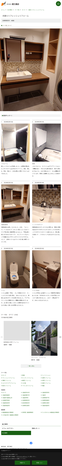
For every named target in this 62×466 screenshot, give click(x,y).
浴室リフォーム (46, 383)
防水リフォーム (6, 385)
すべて (4, 375)
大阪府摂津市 (45, 392)
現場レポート (36, 428)
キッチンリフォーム (27, 378)
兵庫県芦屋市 (6, 400)
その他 (24, 383)
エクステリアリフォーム (9, 383)
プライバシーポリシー (22, 456)
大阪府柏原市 (6, 405)
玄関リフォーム (46, 378)
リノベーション (46, 375)
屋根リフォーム (6, 380)
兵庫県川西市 (45, 403)
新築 (23, 375)
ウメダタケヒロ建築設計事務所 (50, 412)
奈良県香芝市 (26, 403)
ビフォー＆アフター (8, 428)
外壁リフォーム (46, 380)
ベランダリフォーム (27, 385)
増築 (43, 385)
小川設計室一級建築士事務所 (10, 415)
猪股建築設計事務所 (7, 412)
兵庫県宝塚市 (26, 405)
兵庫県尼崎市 (45, 400)
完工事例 (4, 433)
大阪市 (44, 395)
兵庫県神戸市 (45, 397)
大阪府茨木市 (26, 392)
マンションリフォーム (8, 378)
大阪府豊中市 (26, 395)
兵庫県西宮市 (26, 400)
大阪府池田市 (45, 405)
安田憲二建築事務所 (27, 412)
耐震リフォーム (26, 380)
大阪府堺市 (25, 397)
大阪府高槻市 (6, 395)
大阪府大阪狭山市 (7, 397)
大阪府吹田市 (6, 403)
